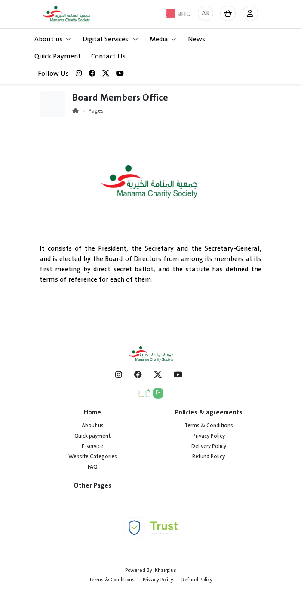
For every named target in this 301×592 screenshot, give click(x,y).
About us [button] (52, 39)
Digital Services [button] (110, 39)
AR (206, 13)
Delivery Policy (208, 446)
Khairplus (165, 570)
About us (93, 425)
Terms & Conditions (208, 425)
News (196, 39)
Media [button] (163, 39)
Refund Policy (208, 456)
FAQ (92, 467)
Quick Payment (57, 56)
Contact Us (108, 56)
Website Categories (92, 456)
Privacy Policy (209, 436)
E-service (92, 446)
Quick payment (92, 436)
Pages (96, 111)
